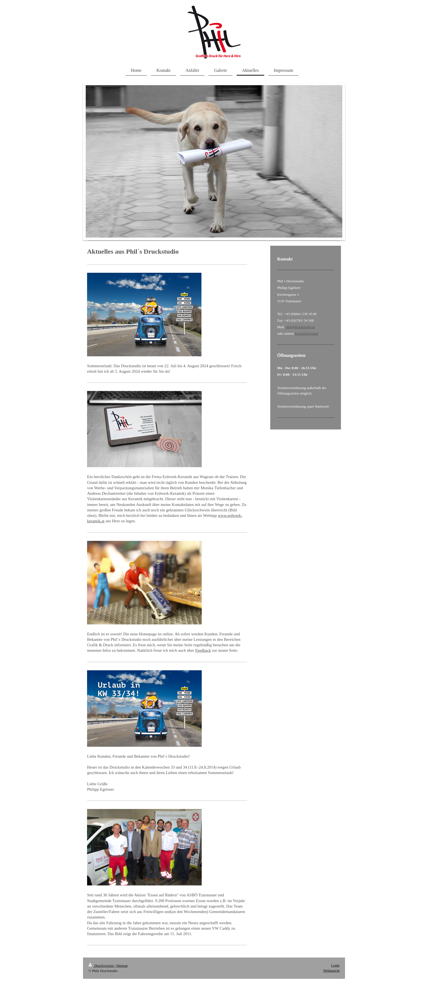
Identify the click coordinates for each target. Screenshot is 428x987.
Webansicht (331, 970)
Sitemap (122, 966)
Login (335, 965)
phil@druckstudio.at (300, 327)
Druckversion (101, 966)
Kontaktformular (307, 333)
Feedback (203, 650)
